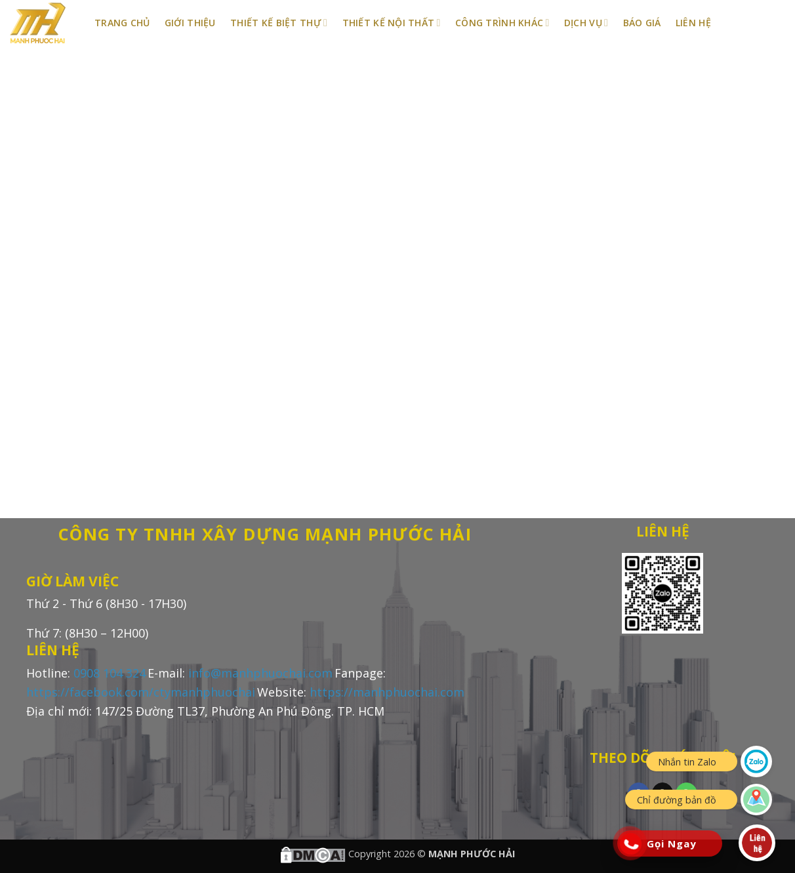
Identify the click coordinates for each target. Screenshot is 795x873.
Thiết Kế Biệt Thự (278, 23)
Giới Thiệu (190, 22)
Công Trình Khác (502, 23)
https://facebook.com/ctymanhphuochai (140, 692)
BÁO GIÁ (642, 22)
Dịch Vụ (586, 23)
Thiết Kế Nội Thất (391, 23)
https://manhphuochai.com (387, 692)
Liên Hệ (693, 22)
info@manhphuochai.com (260, 673)
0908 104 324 (109, 673)
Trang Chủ (122, 22)
